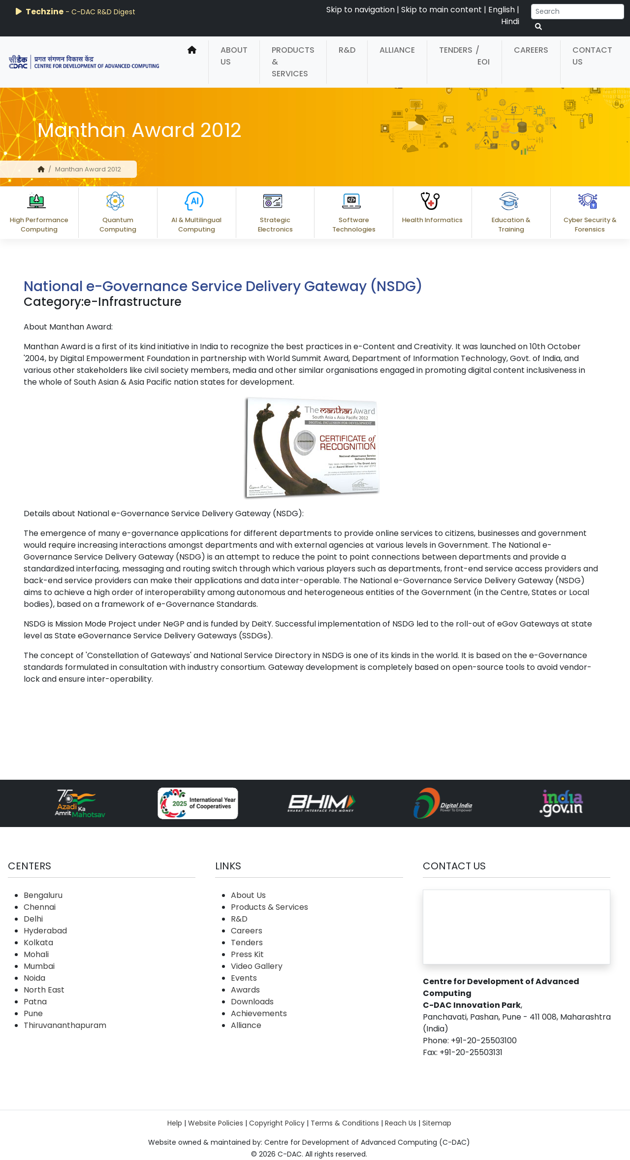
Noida (34, 978)
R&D (347, 50)
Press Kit (247, 954)
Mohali (36, 954)
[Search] (577, 11)
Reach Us (400, 1123)
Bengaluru (43, 895)
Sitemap (436, 1123)
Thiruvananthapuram (65, 1025)
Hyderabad (45, 930)
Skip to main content (441, 9)
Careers (531, 50)
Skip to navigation (360, 9)
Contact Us (592, 55)
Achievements (259, 1013)
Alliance (397, 50)
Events (244, 978)
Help (174, 1123)
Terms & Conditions (345, 1123)
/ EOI (482, 55)
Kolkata (38, 942)
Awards (245, 989)
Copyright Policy (277, 1123)
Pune (33, 1013)
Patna (35, 1001)
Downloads (252, 1001)
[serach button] (538, 26)
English (501, 9)
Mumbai (39, 966)
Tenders (455, 50)
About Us (234, 55)
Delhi (33, 919)
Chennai (40, 907)
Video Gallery (257, 966)
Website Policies (215, 1123)
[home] (192, 62)
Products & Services (293, 61)
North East (44, 989)
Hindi (510, 21)
